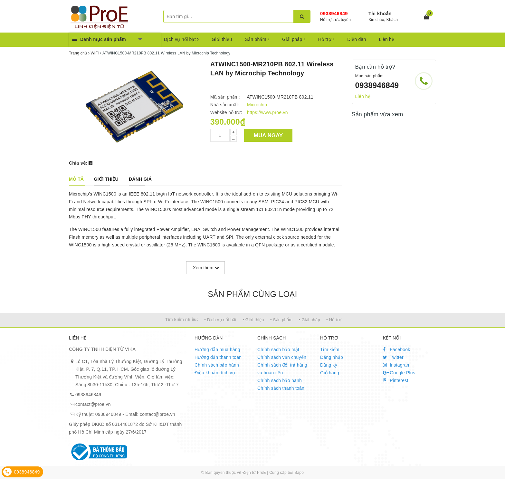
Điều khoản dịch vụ (215, 372)
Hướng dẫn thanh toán (218, 357)
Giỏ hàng (329, 372)
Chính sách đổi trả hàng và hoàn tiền (282, 368)
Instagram (397, 365)
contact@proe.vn (93, 404)
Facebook (396, 349)
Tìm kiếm (329, 349)
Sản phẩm (257, 39)
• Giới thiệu (253, 319)
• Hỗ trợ (333, 319)
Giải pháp (293, 39)
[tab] (76, 179)
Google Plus (399, 372)
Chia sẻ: (78, 163)
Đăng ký (328, 365)
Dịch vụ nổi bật (181, 39)
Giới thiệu (222, 39)
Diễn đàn (356, 39)
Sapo (299, 472)
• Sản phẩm (281, 319)
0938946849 (334, 13)
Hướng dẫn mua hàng (217, 349)
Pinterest (395, 380)
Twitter (393, 357)
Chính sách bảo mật (278, 349)
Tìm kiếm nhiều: (181, 319)
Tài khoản (380, 13)
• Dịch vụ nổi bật (220, 319)
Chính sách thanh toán (280, 388)
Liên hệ (387, 39)
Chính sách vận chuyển (281, 357)
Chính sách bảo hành (217, 365)
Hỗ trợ (326, 39)
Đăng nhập (331, 357)
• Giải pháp (309, 319)
